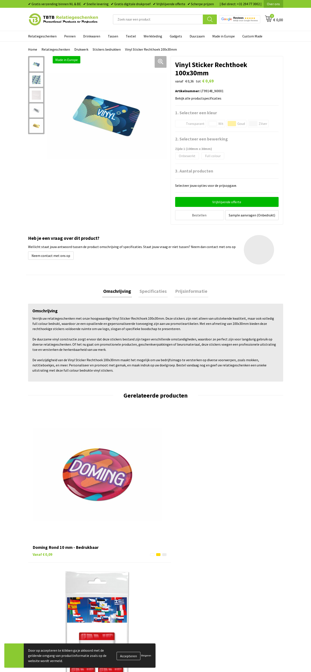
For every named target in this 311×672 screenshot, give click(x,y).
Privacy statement (237, 578)
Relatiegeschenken (42, 36)
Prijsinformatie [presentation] (189, 291)
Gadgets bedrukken (175, 571)
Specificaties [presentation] (153, 291)
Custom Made (252, 36)
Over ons (273, 4)
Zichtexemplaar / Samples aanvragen (125, 591)
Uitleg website (108, 565)
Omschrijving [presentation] (119, 291)
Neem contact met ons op (51, 254)
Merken (166, 598)
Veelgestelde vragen (113, 552)
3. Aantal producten (194, 171)
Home (32, 49)
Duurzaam (197, 36)
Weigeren (146, 655)
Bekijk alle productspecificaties (199, 98)
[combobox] (158, 19)
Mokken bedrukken (175, 578)
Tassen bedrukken (174, 558)
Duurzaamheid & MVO (113, 598)
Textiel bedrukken (174, 584)
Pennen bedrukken (175, 552)
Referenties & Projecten (242, 571)
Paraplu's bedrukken (176, 591)
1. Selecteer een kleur (196, 112)
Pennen (70, 36)
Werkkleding (153, 36)
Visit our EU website (238, 598)
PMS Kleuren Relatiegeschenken (122, 578)
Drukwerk (81, 49)
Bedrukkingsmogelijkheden (118, 571)
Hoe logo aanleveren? (114, 584)
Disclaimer (232, 584)
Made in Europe (223, 36)
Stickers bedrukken (107, 49)
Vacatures (231, 558)
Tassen (113, 36)
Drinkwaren (91, 36)
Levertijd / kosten (111, 558)
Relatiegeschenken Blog (242, 565)
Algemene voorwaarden (241, 591)
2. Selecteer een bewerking (201, 139)
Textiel (131, 36)
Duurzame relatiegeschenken (182, 565)
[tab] (119, 290)
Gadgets (176, 36)
